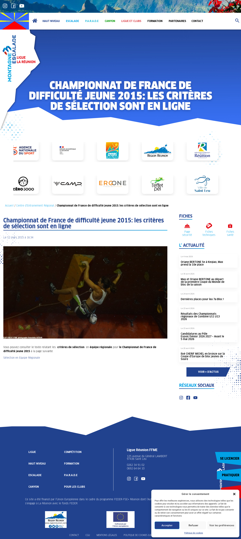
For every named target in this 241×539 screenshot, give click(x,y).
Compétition (73, 452)
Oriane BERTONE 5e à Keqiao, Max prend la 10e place (202, 263)
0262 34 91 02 (135, 465)
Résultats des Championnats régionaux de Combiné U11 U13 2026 (200, 316)
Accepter (167, 525)
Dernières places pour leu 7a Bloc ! (202, 299)
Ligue (32, 452)
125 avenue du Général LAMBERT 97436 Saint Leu (147, 457)
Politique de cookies (193, 533)
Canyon (33, 487)
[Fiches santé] (230, 226)
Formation (71, 463)
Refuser (193, 525)
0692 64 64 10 (135, 468)
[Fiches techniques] (209, 226)
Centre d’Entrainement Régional (35, 205)
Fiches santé (230, 233)
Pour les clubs (74, 487)
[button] (234, 494)
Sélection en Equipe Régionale (21, 358)
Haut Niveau (37, 463)
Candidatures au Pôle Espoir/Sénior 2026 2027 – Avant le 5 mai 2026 (202, 336)
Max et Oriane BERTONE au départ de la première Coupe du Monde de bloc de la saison (202, 281)
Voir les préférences (221, 525)
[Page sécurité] (187, 226)
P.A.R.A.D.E (70, 475)
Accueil (9, 205)
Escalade (35, 475)
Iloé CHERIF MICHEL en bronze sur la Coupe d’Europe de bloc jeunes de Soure (203, 356)
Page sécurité (187, 233)
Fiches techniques (209, 233)
